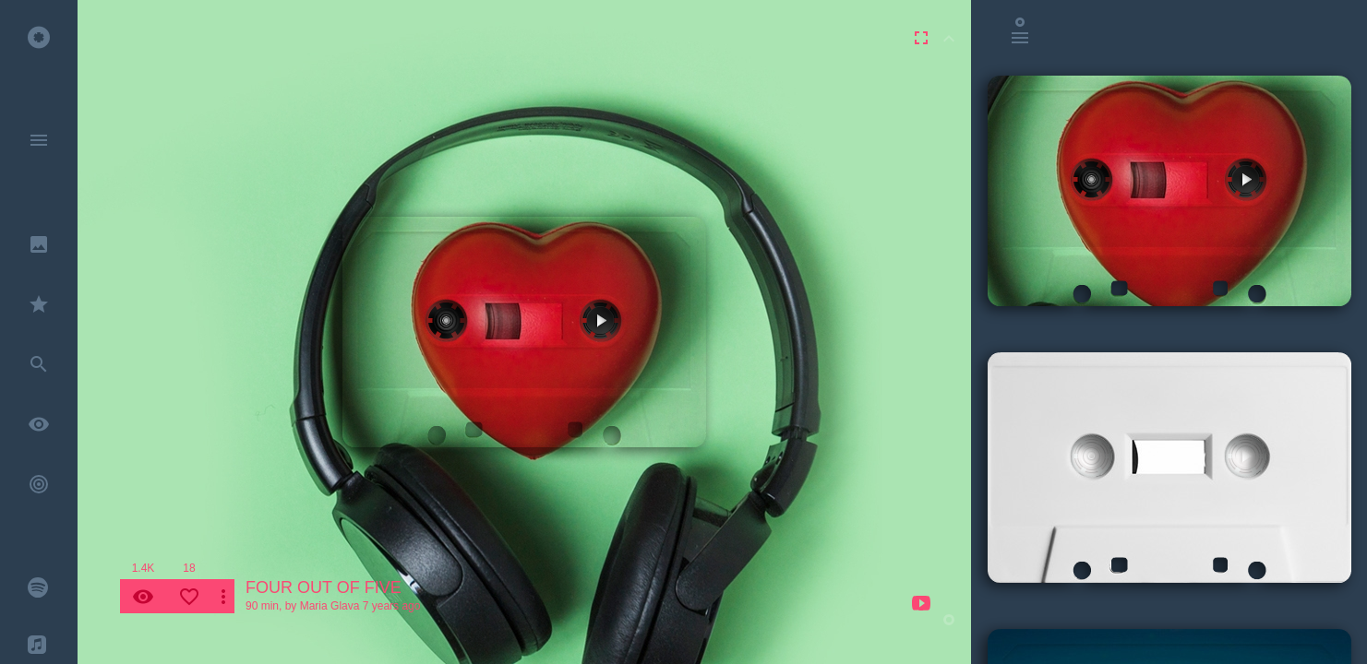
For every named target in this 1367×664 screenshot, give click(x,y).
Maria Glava (330, 605)
